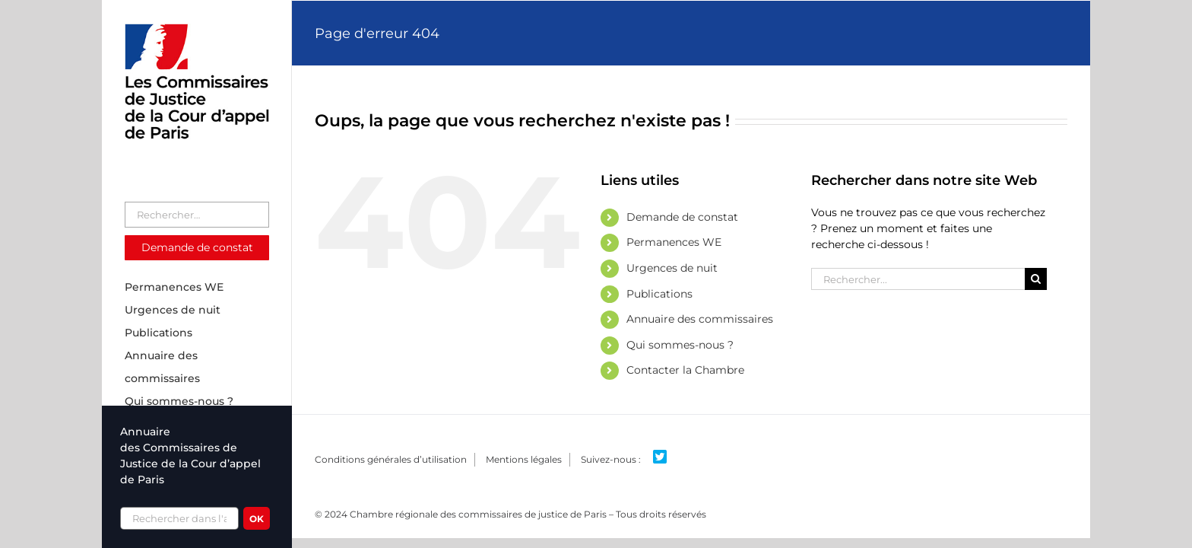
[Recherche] (1036, 279)
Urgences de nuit (672, 268)
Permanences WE (673, 242)
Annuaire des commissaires (699, 319)
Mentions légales (524, 459)
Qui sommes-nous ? (680, 345)
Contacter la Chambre (685, 370)
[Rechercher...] (918, 279)
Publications (659, 294)
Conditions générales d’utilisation (391, 459)
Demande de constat (682, 217)
